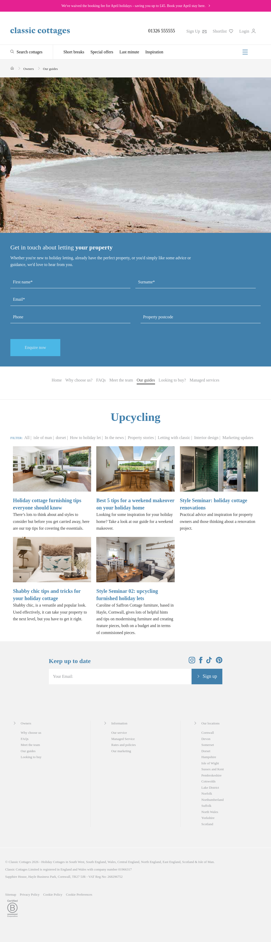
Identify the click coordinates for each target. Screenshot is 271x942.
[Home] (12, 68)
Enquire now (35, 347)
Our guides (146, 380)
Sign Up (196, 31)
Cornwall (207, 733)
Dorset (205, 751)
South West (76, 862)
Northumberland (212, 800)
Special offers (101, 52)
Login (247, 31)
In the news (115, 437)
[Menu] (245, 52)
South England (96, 862)
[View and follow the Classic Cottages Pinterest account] (219, 662)
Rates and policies (123, 745)
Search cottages (29, 52)
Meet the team (121, 380)
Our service (119, 733)
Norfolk (206, 793)
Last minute (129, 52)
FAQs (101, 380)
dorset (61, 437)
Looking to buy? (172, 380)
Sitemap (10, 894)
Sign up (210, 676)
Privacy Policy (30, 894)
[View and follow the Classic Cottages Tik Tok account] (209, 662)
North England (151, 862)
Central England (128, 862)
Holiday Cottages (53, 862)
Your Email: (63, 676)
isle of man (43, 437)
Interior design (206, 437)
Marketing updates (237, 437)
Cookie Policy (52, 894)
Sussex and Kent (212, 769)
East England (171, 862)
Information (119, 723)
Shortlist (223, 31)
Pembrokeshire (211, 775)
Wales (112, 862)
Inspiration (154, 52)
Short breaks (73, 52)
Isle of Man (206, 862)
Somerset (207, 745)
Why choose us (31, 733)
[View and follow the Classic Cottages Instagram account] (192, 662)
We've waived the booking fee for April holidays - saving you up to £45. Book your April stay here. (133, 6)
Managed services (204, 380)
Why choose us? (79, 380)
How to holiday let (86, 437)
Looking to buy (31, 757)
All (27, 437)
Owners (26, 723)
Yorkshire (208, 818)
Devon (205, 739)
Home (57, 380)
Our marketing (121, 751)
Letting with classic (174, 437)
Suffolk (206, 806)
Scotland (207, 824)
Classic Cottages (20, 862)
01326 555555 (161, 30)
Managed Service (123, 739)
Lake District (210, 787)
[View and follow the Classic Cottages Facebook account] (200, 662)
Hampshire (208, 757)
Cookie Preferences (79, 894)
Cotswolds (208, 781)
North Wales (209, 812)
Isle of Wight (210, 763)
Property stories (141, 437)
